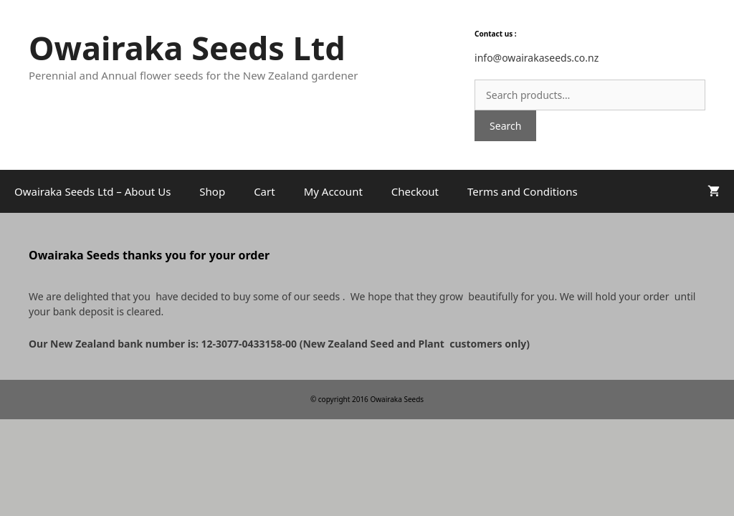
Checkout (415, 191)
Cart (264, 191)
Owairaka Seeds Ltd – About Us (92, 191)
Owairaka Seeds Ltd (187, 48)
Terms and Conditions (522, 191)
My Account (333, 191)
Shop (212, 191)
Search (505, 126)
